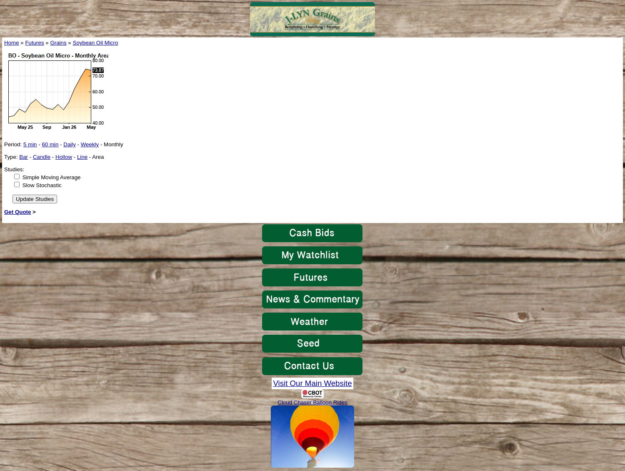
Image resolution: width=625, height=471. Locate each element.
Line (82, 157)
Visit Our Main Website (312, 383)
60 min (50, 144)
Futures (34, 43)
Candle (41, 157)
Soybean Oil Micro (95, 43)
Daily (69, 144)
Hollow (63, 157)
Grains (58, 43)
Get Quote (17, 212)
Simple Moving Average (51, 177)
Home (11, 43)
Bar (23, 157)
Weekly (90, 144)
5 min (30, 144)
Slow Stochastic (42, 185)
